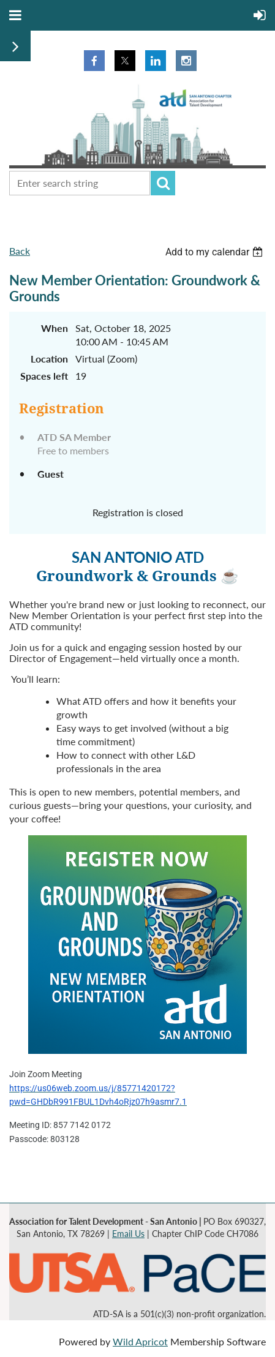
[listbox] (215, 252)
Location (49, 358)
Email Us (128, 1233)
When (54, 328)
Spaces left (44, 376)
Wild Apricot (140, 1341)
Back (19, 251)
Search (163, 183)
